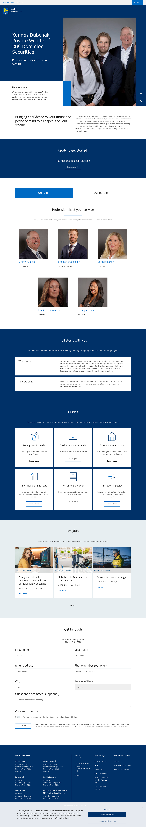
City (17, 681)
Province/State (84, 681)
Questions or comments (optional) (37, 694)
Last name (81, 650)
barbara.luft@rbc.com (23, 783)
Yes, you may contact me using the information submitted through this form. (50, 717)
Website (77, 775)
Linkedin (18, 771)
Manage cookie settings (107, 821)
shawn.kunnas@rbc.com (24, 767)
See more (73, 605)
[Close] (142, 807)
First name (22, 650)
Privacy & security (100, 761)
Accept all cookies (107, 815)
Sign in (116, 761)
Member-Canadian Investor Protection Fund (101, 780)
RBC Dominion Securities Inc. (13, 2)
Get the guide (34, 461)
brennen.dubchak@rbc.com (53, 767)
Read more (23, 594)
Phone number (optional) (91, 665)
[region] (73, 814)
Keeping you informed (122, 769)
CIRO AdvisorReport (101, 773)
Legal (96, 765)
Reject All (107, 809)
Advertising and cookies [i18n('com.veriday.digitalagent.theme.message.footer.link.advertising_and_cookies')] (100, 788)
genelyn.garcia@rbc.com (24, 796)
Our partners (102, 193)
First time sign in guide (122, 765)
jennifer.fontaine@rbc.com (52, 783)
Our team (44, 193)
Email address (24, 665)
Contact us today (73, 167)
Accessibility (98, 769)
